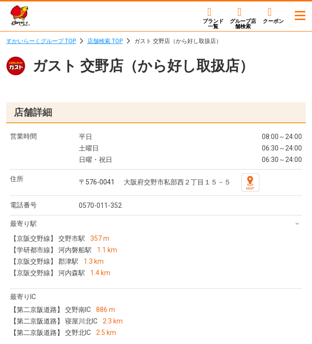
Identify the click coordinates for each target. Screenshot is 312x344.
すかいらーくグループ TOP (41, 41)
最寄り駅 (23, 223)
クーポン (273, 21)
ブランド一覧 (213, 23)
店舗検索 (243, 23)
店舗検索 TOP (105, 41)
